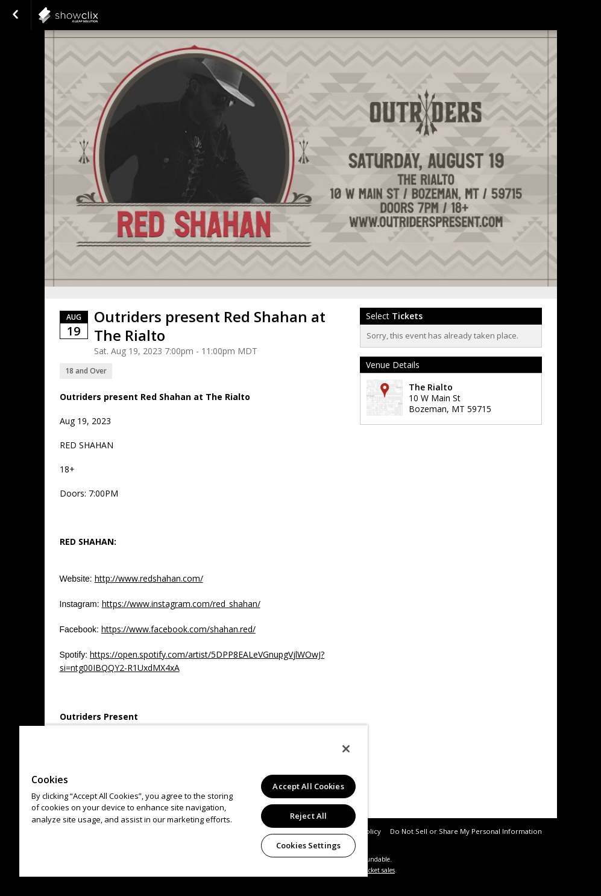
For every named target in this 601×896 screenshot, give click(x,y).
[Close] (346, 749)
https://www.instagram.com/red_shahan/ (181, 603)
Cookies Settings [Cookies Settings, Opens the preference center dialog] (308, 845)
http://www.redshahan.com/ (149, 578)
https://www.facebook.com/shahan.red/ (178, 629)
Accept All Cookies (308, 786)
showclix (97, 15)
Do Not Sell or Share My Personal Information (466, 831)
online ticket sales (369, 870)
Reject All (308, 815)
